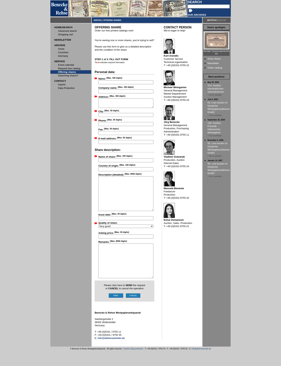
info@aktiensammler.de (201, 364)
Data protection (137, 364)
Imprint (126, 364)
